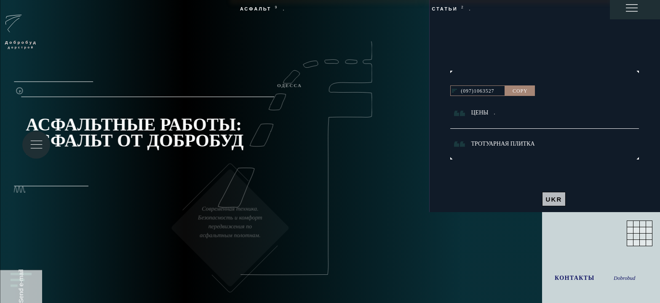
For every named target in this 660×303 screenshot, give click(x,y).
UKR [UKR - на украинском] (553, 199)
